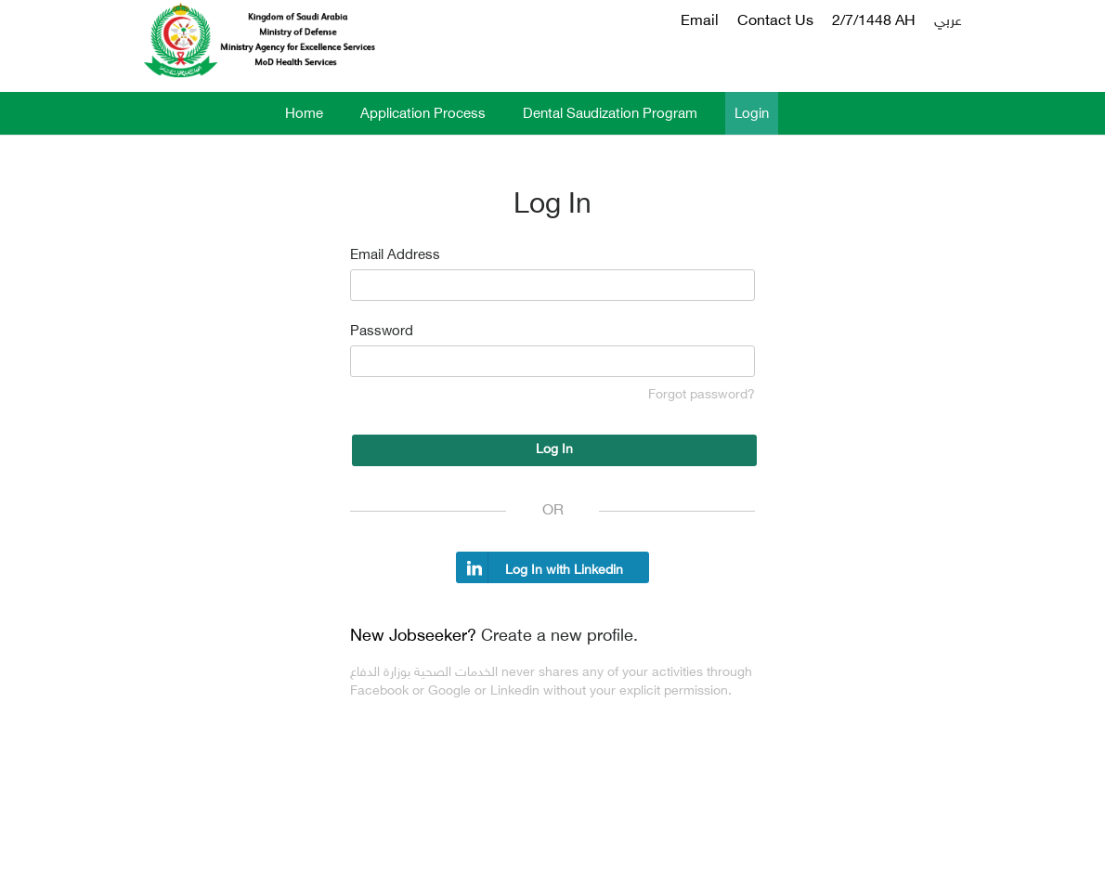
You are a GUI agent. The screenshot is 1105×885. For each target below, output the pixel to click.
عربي (948, 22)
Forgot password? (701, 395)
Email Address (395, 256)
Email (700, 22)
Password (381, 332)
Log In (554, 450)
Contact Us (775, 22)
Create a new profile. (559, 637)
